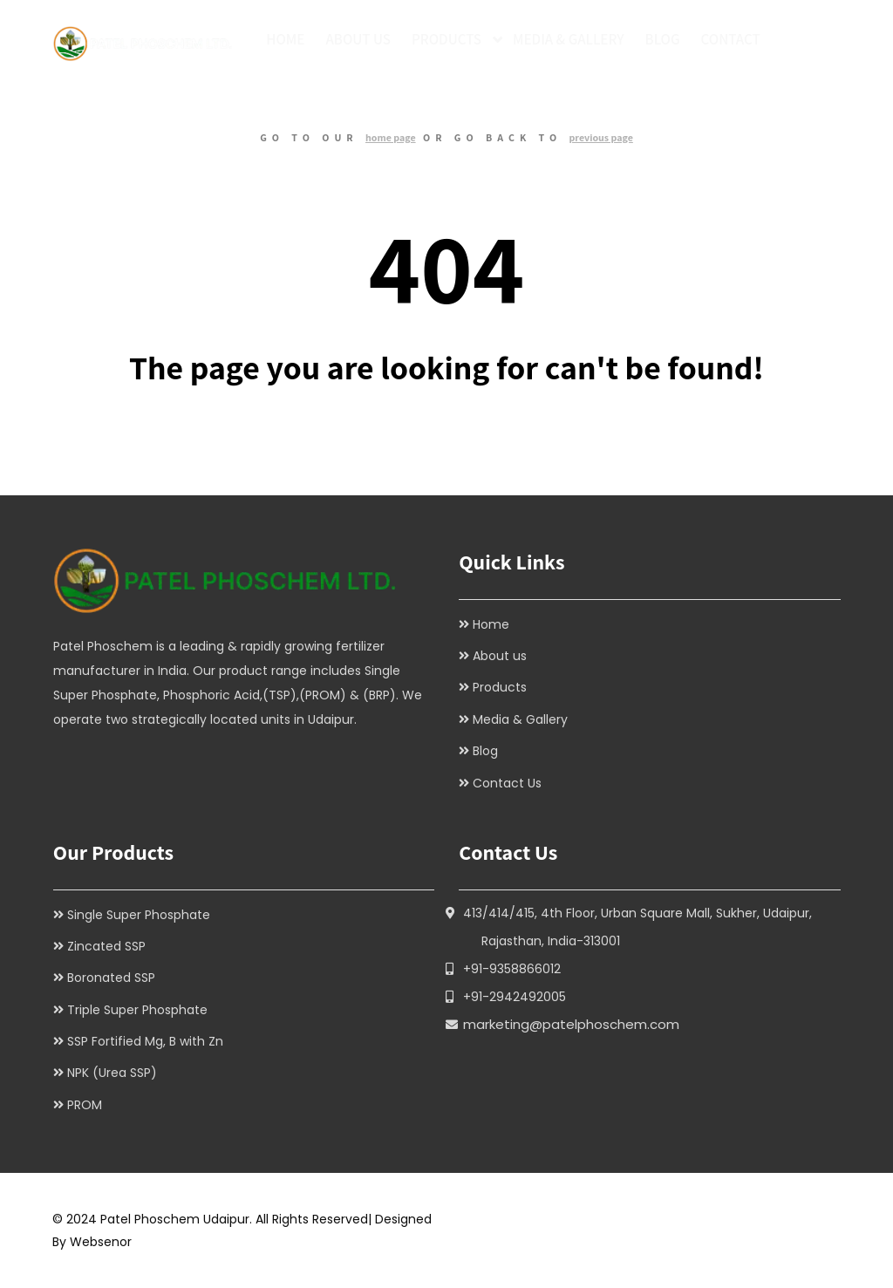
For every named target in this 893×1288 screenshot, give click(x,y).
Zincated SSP (106, 946)
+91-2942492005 (514, 996)
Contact (730, 39)
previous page (600, 137)
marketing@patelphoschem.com (571, 1024)
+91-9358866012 (512, 969)
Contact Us (507, 783)
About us (500, 655)
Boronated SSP (111, 977)
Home (285, 39)
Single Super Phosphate (138, 914)
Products (446, 39)
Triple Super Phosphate (137, 1010)
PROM (84, 1105)
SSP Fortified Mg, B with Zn (145, 1041)
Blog (662, 39)
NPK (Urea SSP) (112, 1072)
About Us (358, 39)
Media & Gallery (568, 39)
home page (390, 137)
